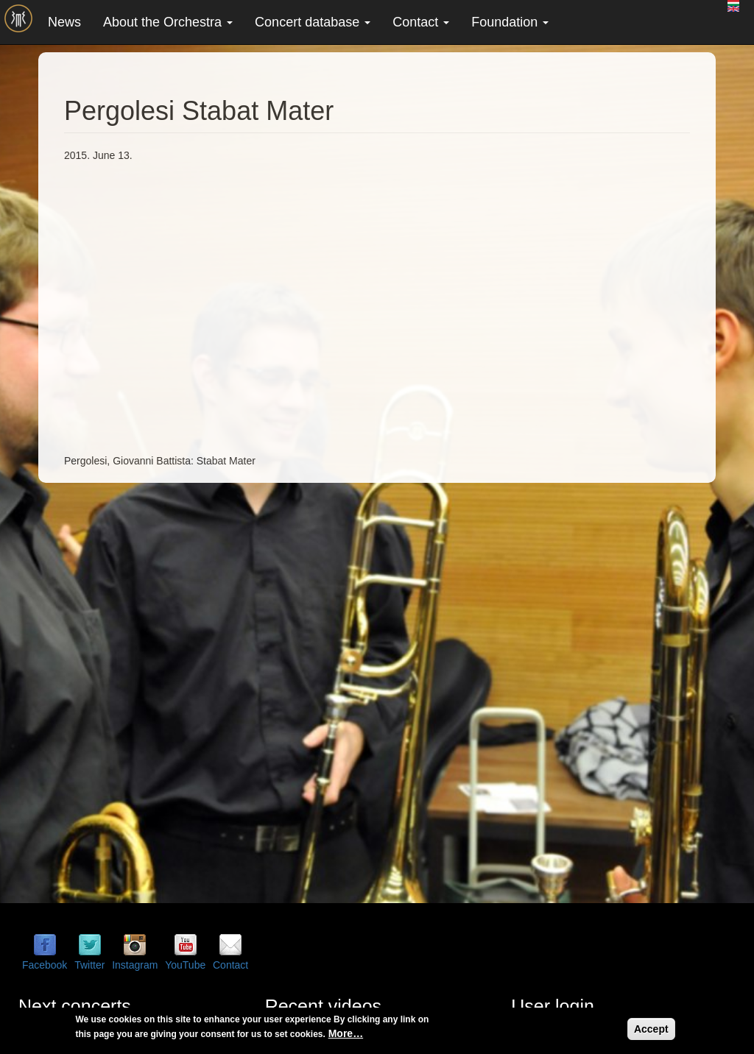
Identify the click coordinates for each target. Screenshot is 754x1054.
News (64, 22)
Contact (420, 22)
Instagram (135, 965)
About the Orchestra (168, 22)
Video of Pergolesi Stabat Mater (299, 306)
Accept (651, 1029)
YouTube (185, 965)
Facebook (44, 965)
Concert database (312, 22)
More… (345, 1033)
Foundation (510, 22)
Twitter (89, 965)
